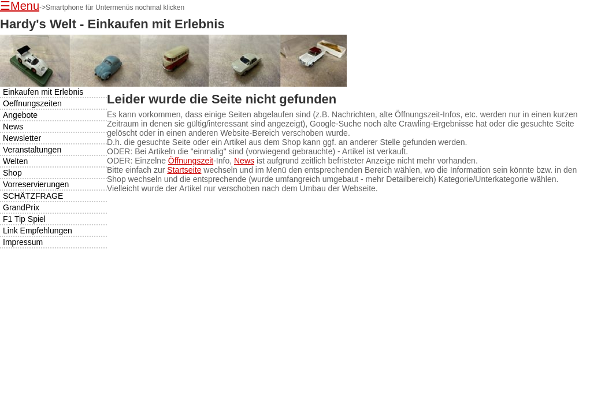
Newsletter (22, 138)
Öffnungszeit (190, 160)
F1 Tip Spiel (24, 219)
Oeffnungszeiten (32, 103)
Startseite (184, 169)
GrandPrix (21, 207)
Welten (15, 161)
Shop (12, 172)
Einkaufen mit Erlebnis (43, 91)
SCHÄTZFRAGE (33, 195)
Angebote (20, 115)
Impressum (23, 242)
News (244, 160)
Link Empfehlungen (37, 230)
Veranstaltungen (32, 149)
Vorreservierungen (36, 184)
